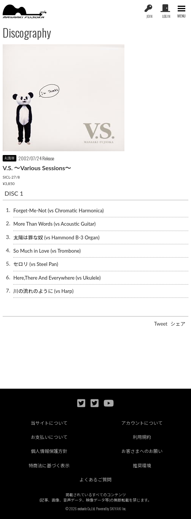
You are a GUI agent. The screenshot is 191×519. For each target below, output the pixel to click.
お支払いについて (49, 437)
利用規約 (142, 437)
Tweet (160, 324)
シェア (177, 324)
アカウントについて (141, 423)
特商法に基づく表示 (49, 465)
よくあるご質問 (95, 480)
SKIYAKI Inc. (118, 508)
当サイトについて (49, 423)
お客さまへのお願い (141, 451)
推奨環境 (142, 465)
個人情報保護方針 (49, 451)
